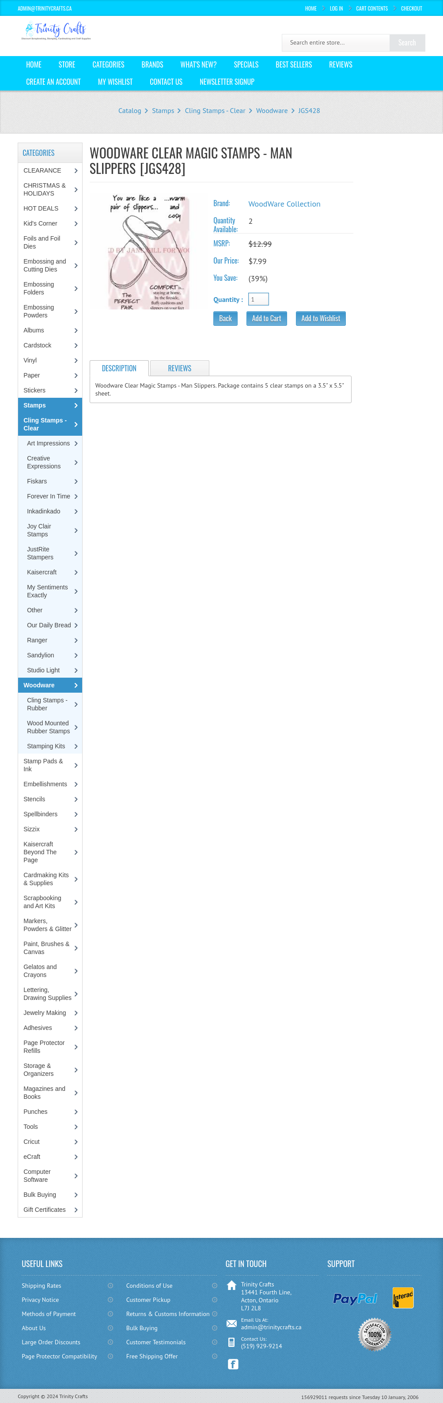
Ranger (37, 640)
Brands (152, 64)
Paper (31, 375)
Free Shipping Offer (152, 1356)
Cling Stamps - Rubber (47, 704)
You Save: (225, 277)
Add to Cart (266, 318)
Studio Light (43, 670)
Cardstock (37, 345)
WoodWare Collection (284, 204)
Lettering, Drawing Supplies (47, 993)
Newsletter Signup (227, 81)
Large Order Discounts (51, 1342)
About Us (33, 1328)
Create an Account (53, 81)
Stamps (163, 110)
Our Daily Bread (49, 625)
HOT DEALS (40, 208)
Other (34, 610)
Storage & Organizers (38, 1069)
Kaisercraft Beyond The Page (40, 852)
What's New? (199, 64)
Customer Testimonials (156, 1342)
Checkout (411, 8)
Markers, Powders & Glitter (47, 924)
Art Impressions (48, 443)
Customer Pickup (148, 1300)
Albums (33, 330)
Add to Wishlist (321, 318)
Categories (108, 64)
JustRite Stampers (40, 553)
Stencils (34, 799)
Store (67, 64)
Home (311, 8)
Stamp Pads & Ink (43, 765)
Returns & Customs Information (168, 1314)
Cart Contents (372, 8)
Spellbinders (40, 814)
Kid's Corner (40, 223)
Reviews (340, 64)
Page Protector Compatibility (59, 1356)
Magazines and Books (44, 1092)
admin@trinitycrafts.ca (271, 1327)
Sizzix (31, 829)
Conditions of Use (149, 1286)
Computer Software (36, 1175)
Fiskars (37, 481)
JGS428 (309, 110)
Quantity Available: (225, 224)
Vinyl (30, 360)
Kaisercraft (42, 572)
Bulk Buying (39, 1194)
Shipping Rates (41, 1286)
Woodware (272, 110)
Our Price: (226, 260)
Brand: (221, 203)
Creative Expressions (44, 462)
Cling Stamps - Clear (215, 110)
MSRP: (221, 243)
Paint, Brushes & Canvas (46, 947)
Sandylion (40, 655)
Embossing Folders (38, 288)
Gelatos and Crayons (40, 970)
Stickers (34, 390)
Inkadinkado (44, 511)
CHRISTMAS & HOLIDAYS (44, 189)
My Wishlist (115, 81)
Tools (30, 1126)
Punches (35, 1111)
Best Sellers (294, 64)
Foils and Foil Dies (41, 242)
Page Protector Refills (43, 1046)
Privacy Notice (40, 1300)
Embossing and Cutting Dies (44, 265)
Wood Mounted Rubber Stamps (48, 727)
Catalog (129, 110)
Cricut (31, 1141)
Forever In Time (48, 496)
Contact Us (166, 81)
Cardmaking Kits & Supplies (46, 878)
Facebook (233, 1364)
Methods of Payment (49, 1314)
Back (225, 318)
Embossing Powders (38, 311)
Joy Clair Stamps (39, 530)
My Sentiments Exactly (47, 591)
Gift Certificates (44, 1209)
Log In (336, 8)
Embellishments (45, 784)
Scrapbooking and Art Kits (42, 901)
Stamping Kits (46, 746)
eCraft (31, 1156)
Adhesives (37, 1027)
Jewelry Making (44, 1012)
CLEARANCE (42, 170)
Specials (246, 64)
